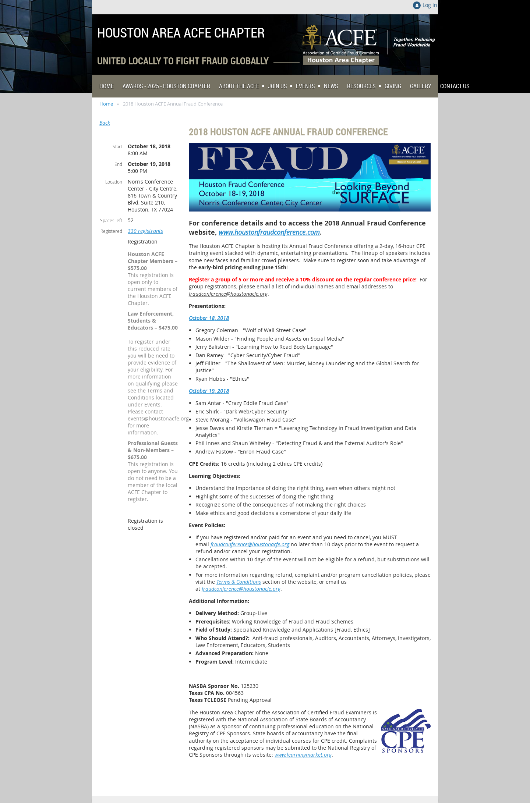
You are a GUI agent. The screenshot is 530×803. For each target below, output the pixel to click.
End (118, 164)
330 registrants (145, 230)
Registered (111, 231)
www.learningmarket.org (303, 754)
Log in (430, 4)
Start (117, 146)
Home (106, 103)
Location (113, 182)
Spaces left (111, 220)
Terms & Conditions (238, 581)
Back (104, 122)
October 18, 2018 (209, 318)
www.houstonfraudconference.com (269, 232)
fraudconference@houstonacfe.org (228, 293)
